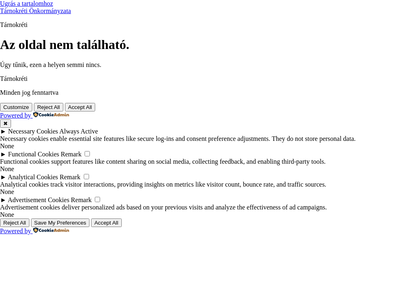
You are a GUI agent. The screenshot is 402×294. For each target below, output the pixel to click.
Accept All (80, 107)
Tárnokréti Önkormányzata (35, 10)
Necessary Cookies (33, 131)
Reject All (48, 107)
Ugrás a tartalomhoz (26, 3)
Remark (71, 154)
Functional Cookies (33, 154)
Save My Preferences (60, 223)
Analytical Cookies (33, 177)
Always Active (78, 131)
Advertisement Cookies (38, 199)
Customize (16, 107)
